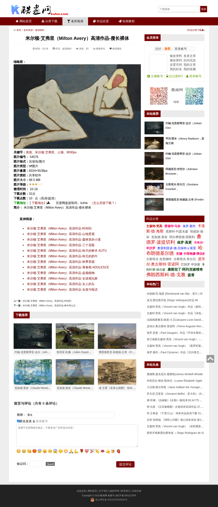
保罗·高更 (184, 242)
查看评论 (99, 48)
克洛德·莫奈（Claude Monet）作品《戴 (80, 387)
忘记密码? (174, 76)
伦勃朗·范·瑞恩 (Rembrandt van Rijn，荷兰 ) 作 (175, 293)
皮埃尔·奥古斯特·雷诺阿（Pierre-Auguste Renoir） (177, 326)
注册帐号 (155, 76)
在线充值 (136, 491)
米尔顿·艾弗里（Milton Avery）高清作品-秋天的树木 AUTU (67, 250)
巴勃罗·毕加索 (190, 264)
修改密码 (176, 60)
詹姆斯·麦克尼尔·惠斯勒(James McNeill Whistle (175, 374)
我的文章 (190, 64)
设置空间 (176, 64)
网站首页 (24, 21)
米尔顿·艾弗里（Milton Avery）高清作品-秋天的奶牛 (62, 256)
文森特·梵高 (154, 226)
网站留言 (92, 491)
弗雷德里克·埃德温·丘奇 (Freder (185, 199)
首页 (18, 30)
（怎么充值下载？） (104, 203)
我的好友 (176, 69)
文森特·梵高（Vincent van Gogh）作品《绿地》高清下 (179, 313)
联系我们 (125, 491)
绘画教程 (126, 21)
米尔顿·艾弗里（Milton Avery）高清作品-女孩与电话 (62, 289)
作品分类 (152, 218)
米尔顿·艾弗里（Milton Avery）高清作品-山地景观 (61, 234)
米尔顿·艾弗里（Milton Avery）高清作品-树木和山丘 (49, 305)
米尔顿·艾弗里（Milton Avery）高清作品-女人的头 (61, 284)
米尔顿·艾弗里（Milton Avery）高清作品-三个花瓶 (61, 245)
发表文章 (190, 56)
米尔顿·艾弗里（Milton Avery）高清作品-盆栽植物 (61, 272)
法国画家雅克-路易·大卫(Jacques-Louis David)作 (176, 319)
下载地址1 (39, 203)
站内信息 (190, 60)
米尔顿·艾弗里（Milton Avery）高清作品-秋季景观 (61, 261)
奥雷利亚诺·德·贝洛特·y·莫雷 (177, 248)
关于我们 (103, 491)
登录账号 (180, 48)
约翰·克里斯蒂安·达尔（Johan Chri (35, 352)
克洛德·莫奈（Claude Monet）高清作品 (38, 387)
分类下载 (49, 21)
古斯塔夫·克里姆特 (158, 259)
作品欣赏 (101, 21)
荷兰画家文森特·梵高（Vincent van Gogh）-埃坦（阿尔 (180, 339)
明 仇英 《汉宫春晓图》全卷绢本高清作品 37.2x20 (177, 406)
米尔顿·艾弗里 (44, 152)
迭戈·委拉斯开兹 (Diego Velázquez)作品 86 (172, 300)
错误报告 (115, 48)
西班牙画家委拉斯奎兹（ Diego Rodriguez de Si (175, 432)
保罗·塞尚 (190, 226)
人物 (60, 152)
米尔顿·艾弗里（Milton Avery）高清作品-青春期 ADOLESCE (68, 267)
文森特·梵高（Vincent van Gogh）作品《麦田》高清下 (179, 306)
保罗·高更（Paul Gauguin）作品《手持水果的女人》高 (179, 332)
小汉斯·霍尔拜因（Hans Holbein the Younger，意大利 (179, 387)
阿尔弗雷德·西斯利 (182, 237)
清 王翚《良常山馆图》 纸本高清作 (119, 387)
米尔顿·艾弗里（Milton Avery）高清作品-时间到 (59, 228)
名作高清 (75, 21)
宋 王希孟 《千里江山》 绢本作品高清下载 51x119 (177, 413)
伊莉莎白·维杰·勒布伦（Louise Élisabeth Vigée (174, 380)
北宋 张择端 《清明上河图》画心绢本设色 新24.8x (177, 419)
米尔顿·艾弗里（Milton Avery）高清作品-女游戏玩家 (62, 278)
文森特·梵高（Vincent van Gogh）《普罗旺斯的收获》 (179, 345)
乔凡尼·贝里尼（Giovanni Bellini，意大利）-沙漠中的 (178, 393)
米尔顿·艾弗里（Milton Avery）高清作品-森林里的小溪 (64, 239)
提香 (191, 275)
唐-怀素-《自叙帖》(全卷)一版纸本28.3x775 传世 (176, 400)
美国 (29, 152)
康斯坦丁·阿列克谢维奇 (185, 269)
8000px (72, 152)
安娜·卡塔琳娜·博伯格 (190, 253)
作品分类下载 (196, 30)
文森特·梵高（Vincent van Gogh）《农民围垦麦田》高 (179, 426)
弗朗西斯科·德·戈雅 (165, 274)
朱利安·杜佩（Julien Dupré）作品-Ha (79, 352)
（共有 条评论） (45, 403)
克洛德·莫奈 (159, 237)
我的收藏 (190, 69)
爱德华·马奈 (172, 226)
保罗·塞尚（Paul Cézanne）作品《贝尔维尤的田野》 (178, 352)
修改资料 (176, 56)
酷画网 (104, 495)
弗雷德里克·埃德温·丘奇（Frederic (119, 352)
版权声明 (114, 491)
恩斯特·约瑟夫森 (177, 231)
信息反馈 (81, 491)
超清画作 (39, 30)
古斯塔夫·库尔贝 (185, 259)
